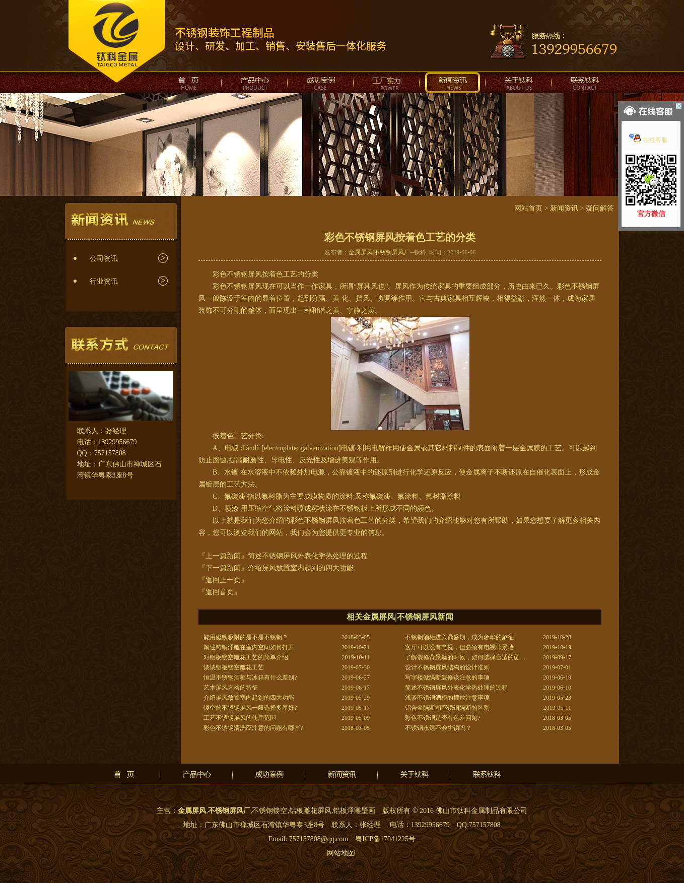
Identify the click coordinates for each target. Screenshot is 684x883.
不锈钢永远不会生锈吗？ (438, 727)
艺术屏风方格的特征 (230, 687)
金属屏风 (361, 252)
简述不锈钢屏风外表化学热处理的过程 (308, 556)
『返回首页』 (219, 592)
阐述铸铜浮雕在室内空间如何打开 (248, 647)
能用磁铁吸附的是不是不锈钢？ (245, 637)
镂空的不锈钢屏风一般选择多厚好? (250, 707)
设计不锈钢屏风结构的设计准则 (447, 667)
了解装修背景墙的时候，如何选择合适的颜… (465, 657)
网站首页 (528, 208)
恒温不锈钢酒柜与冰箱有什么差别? (250, 677)
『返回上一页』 (223, 580)
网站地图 (341, 853)
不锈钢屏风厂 (392, 252)
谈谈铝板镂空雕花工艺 (233, 667)
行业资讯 (104, 281)
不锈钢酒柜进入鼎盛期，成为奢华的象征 (459, 637)
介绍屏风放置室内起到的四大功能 (301, 568)
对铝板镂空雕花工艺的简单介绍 (245, 657)
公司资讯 (104, 258)
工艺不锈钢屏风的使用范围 (239, 717)
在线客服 (648, 140)
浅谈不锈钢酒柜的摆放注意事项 (447, 697)
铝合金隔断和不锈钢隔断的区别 (447, 707)
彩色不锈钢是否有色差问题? (442, 717)
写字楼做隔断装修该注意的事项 (447, 677)
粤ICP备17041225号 (385, 839)
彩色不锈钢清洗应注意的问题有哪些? (253, 727)
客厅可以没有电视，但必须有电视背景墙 (459, 647)
